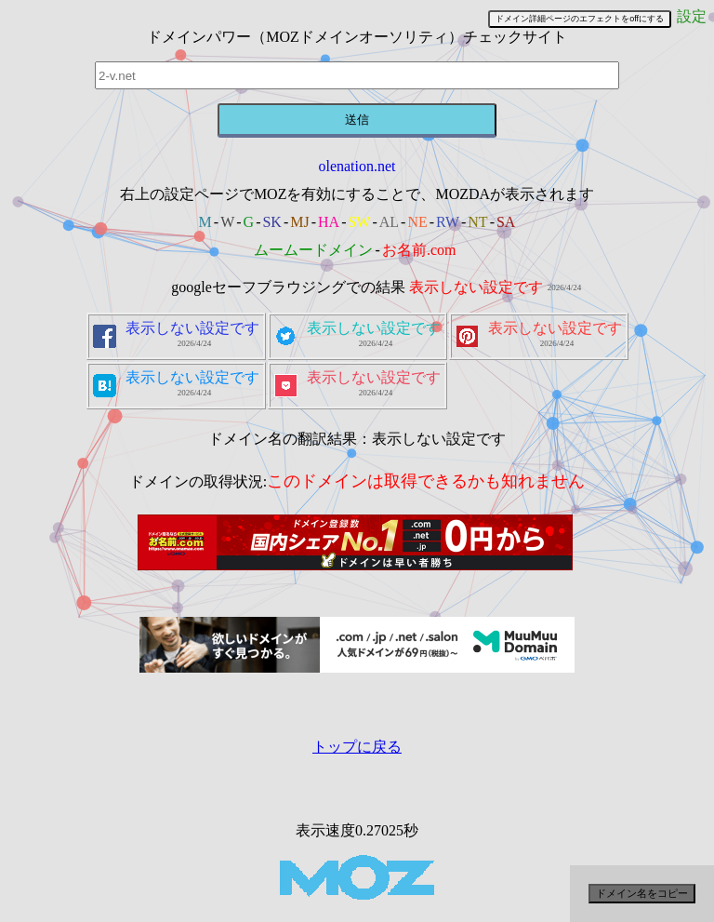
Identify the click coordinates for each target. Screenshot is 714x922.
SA (505, 222)
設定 (692, 16)
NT (477, 222)
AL (389, 222)
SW (359, 222)
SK (271, 222)
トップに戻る (357, 747)
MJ (299, 222)
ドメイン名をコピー (642, 893)
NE (417, 222)
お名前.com (419, 250)
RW (447, 222)
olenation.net (356, 166)
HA (328, 222)
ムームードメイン (313, 250)
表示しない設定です (476, 287)
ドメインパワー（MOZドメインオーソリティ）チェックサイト (357, 37)
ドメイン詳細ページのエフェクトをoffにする (580, 18)
